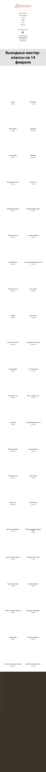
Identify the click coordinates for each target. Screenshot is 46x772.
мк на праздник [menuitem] (23, 15)
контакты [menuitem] (23, 24)
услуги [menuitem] (23, 17)
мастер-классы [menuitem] (23, 13)
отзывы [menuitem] (23, 20)
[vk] (23, 33)
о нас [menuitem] (23, 22)
